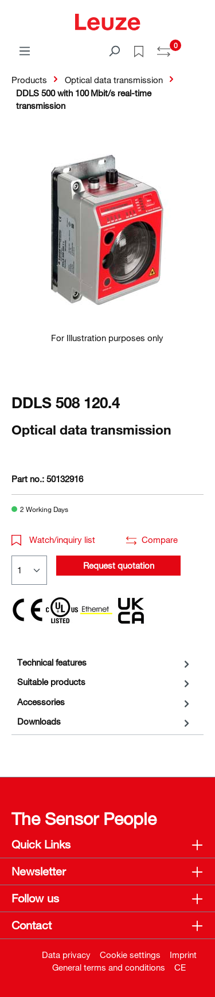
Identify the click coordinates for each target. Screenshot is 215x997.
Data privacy (66, 954)
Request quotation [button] (118, 565)
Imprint (183, 954)
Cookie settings (130, 954)
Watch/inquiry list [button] (53, 539)
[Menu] (24, 50)
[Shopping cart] (197, 47)
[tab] (104, 662)
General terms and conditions (108, 967)
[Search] (114, 50)
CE (180, 967)
